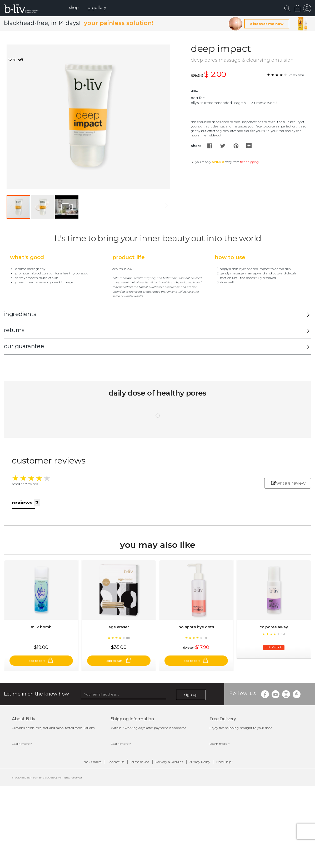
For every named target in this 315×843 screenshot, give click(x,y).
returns (14, 330)
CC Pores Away (274, 646)
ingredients (20, 314)
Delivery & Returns (174, 783)
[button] (43, 207)
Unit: (194, 90)
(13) (128, 657)
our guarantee (24, 346)
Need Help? (251, 783)
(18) (205, 657)
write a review (288, 483)
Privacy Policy (216, 783)
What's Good (27, 258)
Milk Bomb (41, 646)
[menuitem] (78, 8)
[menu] (92, 8)
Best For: (198, 98)
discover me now (266, 24)
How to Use (230, 258)
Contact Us (99, 783)
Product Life (128, 258)
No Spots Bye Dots (196, 646)
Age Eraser (119, 646)
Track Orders (65, 783)
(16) (283, 653)
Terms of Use (134, 783)
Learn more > (22, 764)
